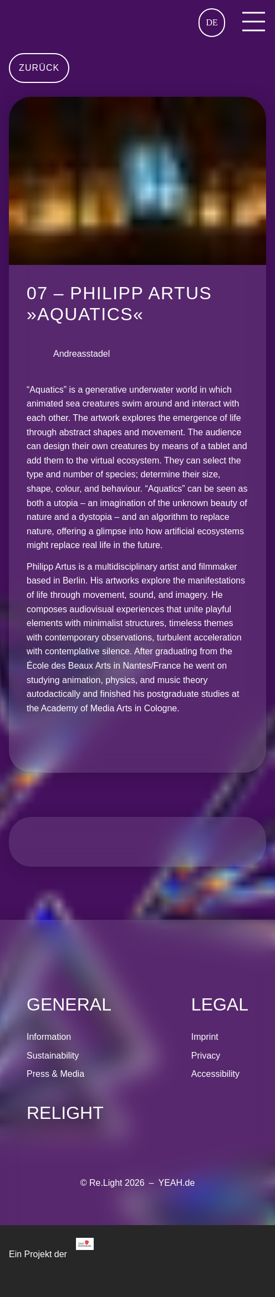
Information (49, 1036)
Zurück (39, 67)
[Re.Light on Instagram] (35, 1136)
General (69, 1004)
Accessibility (215, 1074)
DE (211, 22)
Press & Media (55, 1074)
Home (20, 15)
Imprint (204, 1036)
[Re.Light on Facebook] (55, 1136)
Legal (219, 1004)
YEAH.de (176, 1182)
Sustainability (53, 1055)
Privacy (205, 1055)
